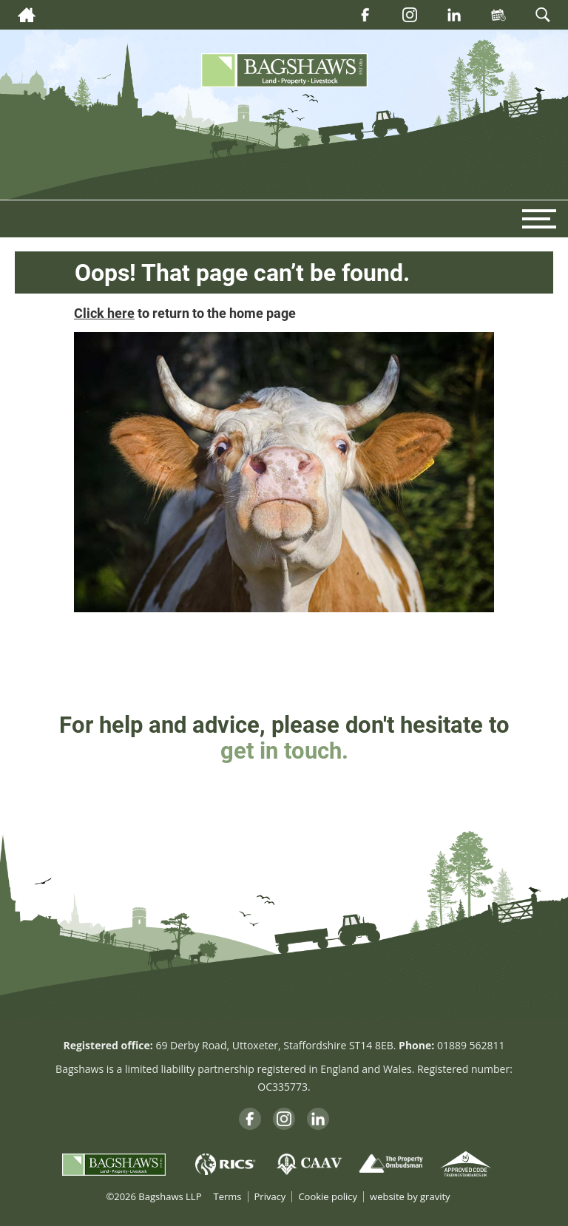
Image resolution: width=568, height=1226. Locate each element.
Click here (104, 313)
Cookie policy (327, 1196)
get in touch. (284, 750)
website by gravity (410, 1196)
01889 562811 (471, 1045)
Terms (227, 1196)
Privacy (270, 1196)
